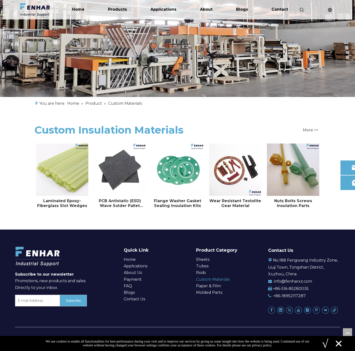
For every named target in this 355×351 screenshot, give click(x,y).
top (347, 332)
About (206, 9)
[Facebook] (271, 309)
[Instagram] (307, 309)
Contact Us (134, 299)
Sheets (202, 259)
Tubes (202, 266)
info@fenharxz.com (293, 281)
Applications (163, 9)
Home (78, 9)
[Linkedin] (280, 309)
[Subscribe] (73, 300)
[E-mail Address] (36, 300)
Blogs (242, 9)
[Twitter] (289, 309)
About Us (133, 272)
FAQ (128, 286)
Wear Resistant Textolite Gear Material (235, 203)
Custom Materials (213, 279)
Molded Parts (209, 292)
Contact (280, 9)
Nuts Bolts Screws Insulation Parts (293, 203)
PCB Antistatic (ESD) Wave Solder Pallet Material (120, 203)
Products (117, 9)
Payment (133, 279)
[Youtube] (298, 309)
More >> (310, 130)
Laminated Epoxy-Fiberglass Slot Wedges (62, 203)
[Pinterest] (316, 309)
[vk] (325, 309)
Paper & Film (208, 286)
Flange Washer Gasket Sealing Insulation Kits (177, 203)
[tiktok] (334, 309)
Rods (201, 272)
